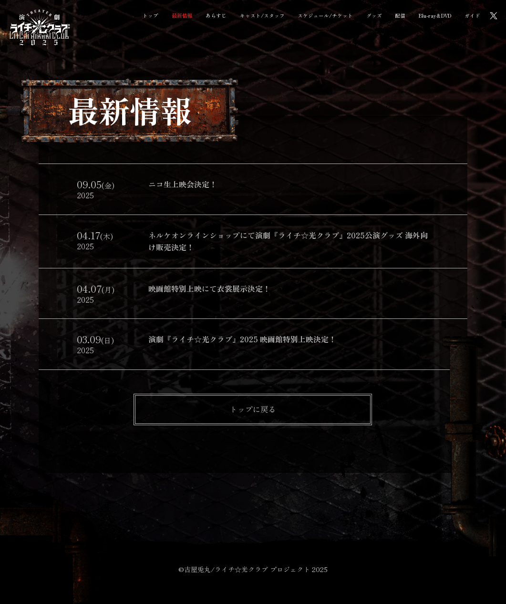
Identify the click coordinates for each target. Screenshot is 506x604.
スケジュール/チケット (325, 15)
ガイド (472, 15)
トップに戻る (253, 409)
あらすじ (216, 15)
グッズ (374, 15)
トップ (150, 15)
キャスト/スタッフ (262, 15)
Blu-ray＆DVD (435, 15)
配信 (400, 15)
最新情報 (182, 15)
